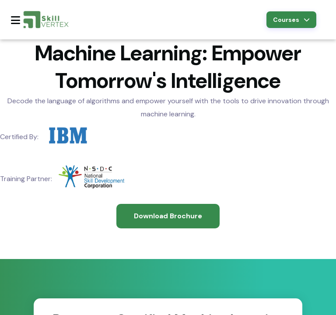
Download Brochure (168, 215)
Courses (291, 20)
